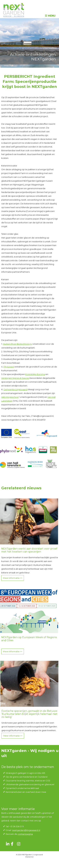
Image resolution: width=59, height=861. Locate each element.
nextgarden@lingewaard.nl (26, 830)
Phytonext (8, 366)
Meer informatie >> (12, 578)
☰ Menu (50, 15)
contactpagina (25, 834)
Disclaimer (29, 857)
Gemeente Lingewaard (15, 389)
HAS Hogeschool (10, 397)
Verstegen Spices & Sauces (15, 378)
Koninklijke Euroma (35, 374)
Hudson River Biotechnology (17, 344)
